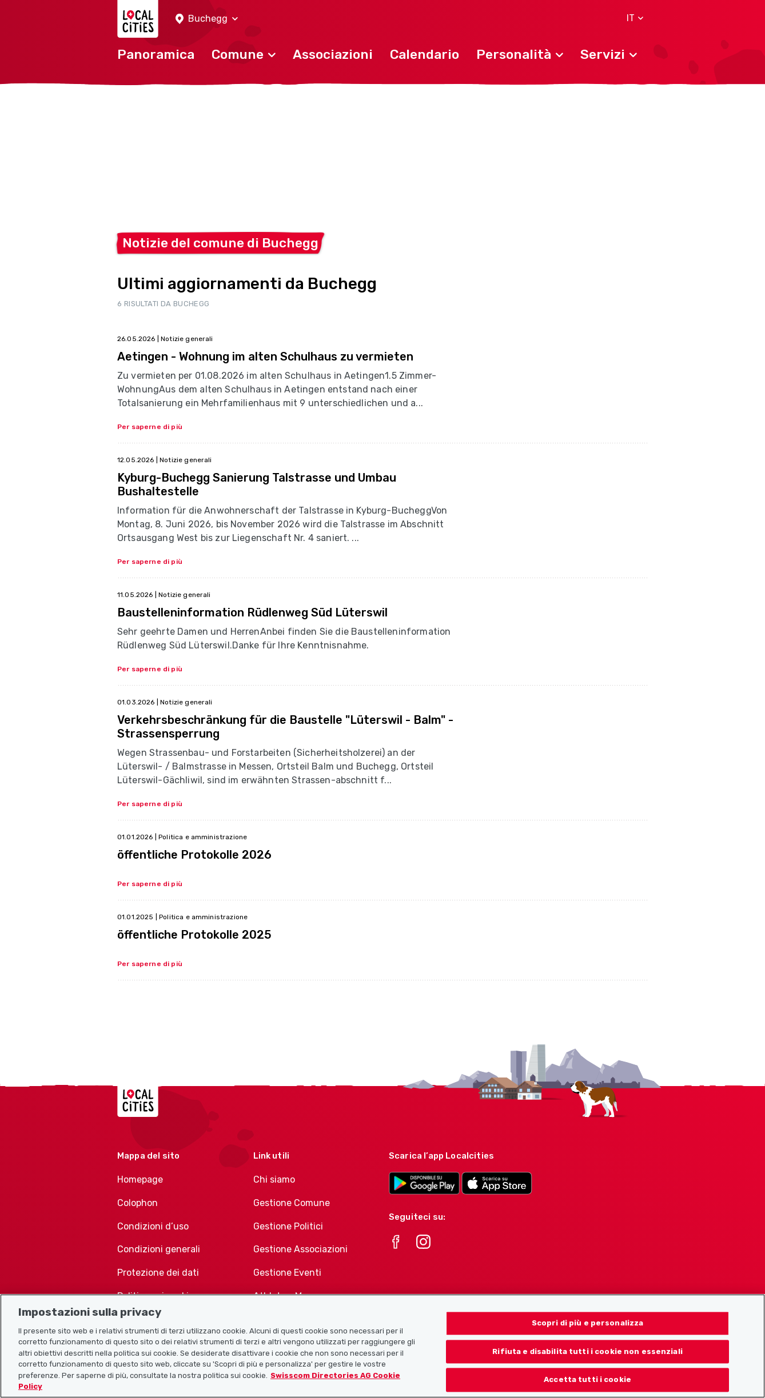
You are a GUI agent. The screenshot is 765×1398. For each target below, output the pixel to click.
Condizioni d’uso (153, 1226)
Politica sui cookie (155, 1296)
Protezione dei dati (158, 1272)
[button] (207, 19)
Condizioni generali (158, 1249)
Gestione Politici (288, 1226)
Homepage (140, 1179)
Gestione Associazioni (300, 1249)
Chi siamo (274, 1179)
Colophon (137, 1202)
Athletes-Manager (292, 1296)
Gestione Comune (291, 1202)
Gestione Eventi (287, 1272)
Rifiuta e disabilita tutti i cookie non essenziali (587, 1364)
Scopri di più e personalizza (588, 1336)
